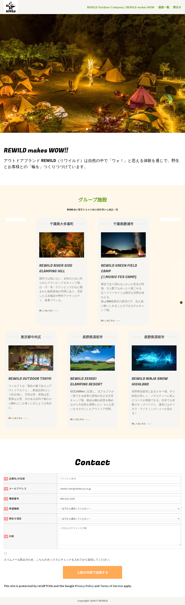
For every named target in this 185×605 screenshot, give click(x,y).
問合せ (177, 7)
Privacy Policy (84, 586)
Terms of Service (111, 586)
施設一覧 (163, 7)
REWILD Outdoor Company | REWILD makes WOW (121, 7)
